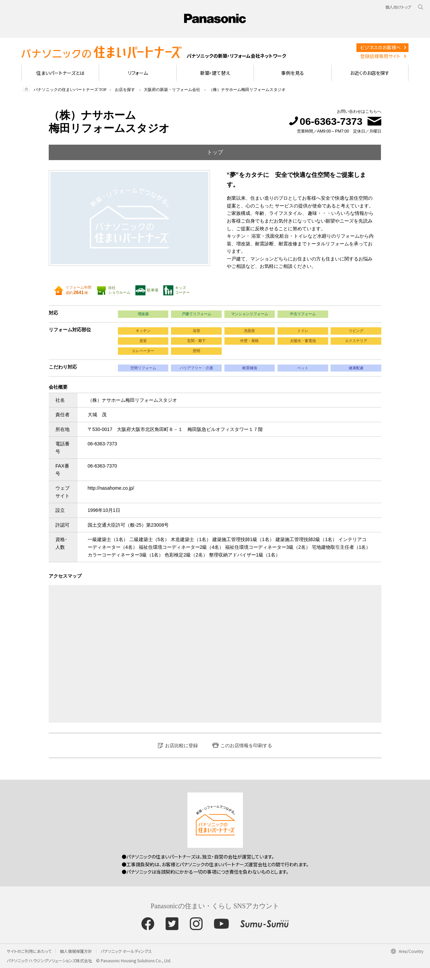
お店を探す (125, 89)
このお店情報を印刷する (246, 745)
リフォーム (138, 72)
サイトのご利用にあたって (29, 951)
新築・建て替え (215, 72)
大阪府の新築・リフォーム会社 (172, 89)
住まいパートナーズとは (60, 72)
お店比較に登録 (181, 745)
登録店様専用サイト (380, 56)
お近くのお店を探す (369, 72)
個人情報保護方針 (76, 951)
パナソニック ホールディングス (126, 951)
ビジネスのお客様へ (380, 47)
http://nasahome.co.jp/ (111, 488)
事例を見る (292, 72)
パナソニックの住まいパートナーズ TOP (70, 89)
